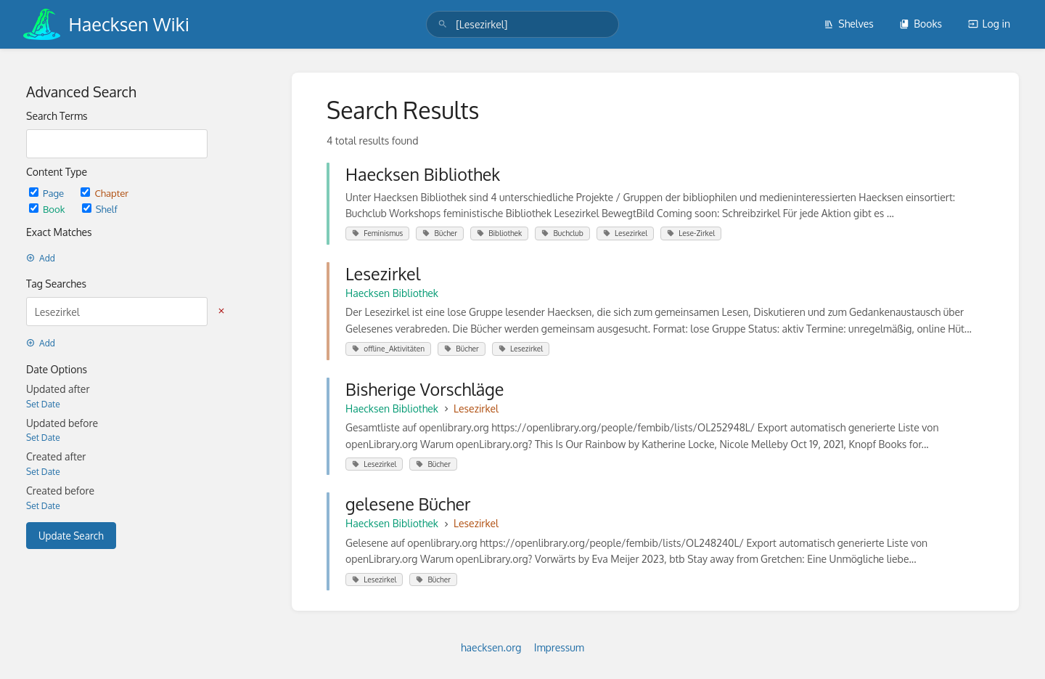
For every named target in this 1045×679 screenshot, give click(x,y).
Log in (989, 23)
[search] (522, 24)
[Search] (443, 24)
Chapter (104, 193)
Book (48, 209)
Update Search (71, 535)
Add (40, 258)
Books (920, 23)
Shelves (849, 23)
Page (47, 193)
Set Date (43, 404)
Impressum (559, 647)
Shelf (100, 209)
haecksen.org (491, 647)
